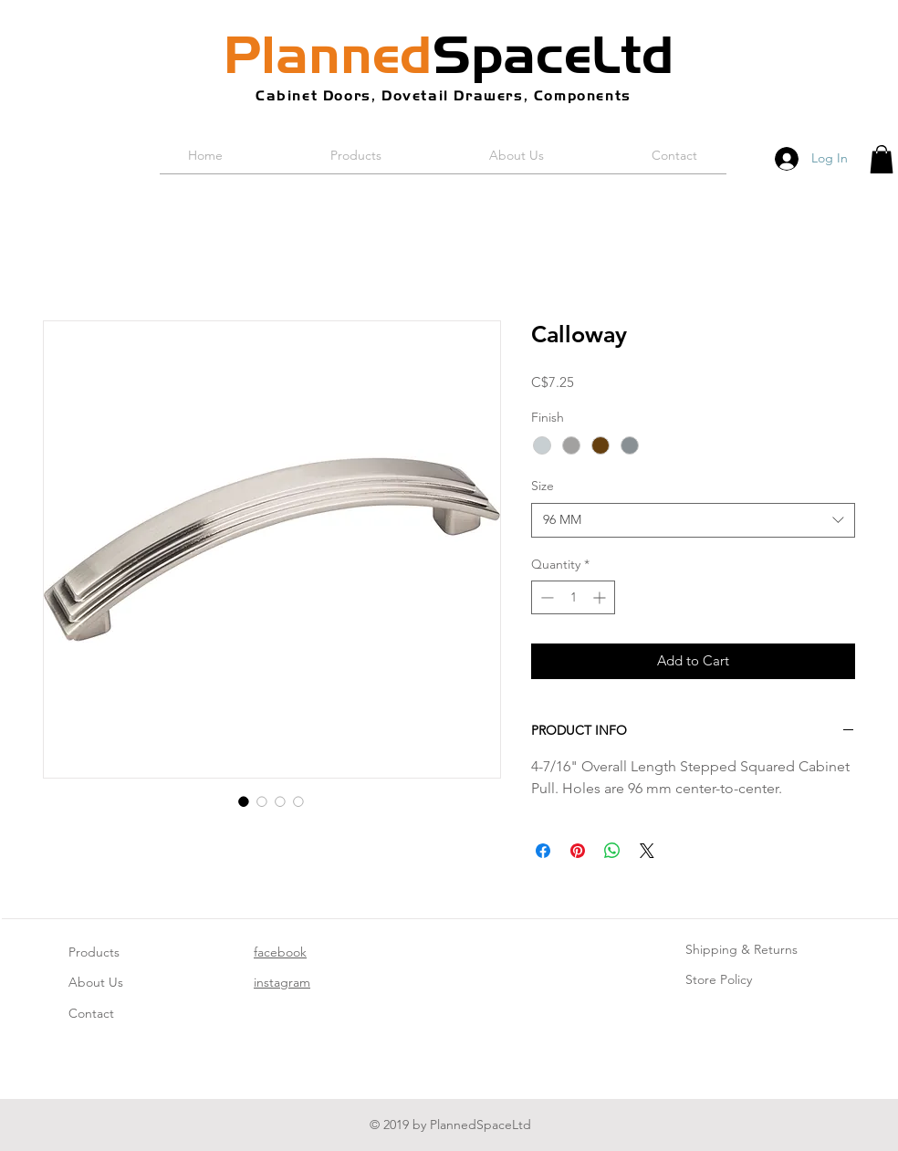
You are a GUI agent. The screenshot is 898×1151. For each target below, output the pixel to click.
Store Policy (718, 979)
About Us (95, 982)
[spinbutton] (573, 597)
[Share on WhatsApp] (612, 851)
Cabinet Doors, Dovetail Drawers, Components (444, 95)
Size (542, 485)
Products (94, 952)
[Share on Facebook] (543, 851)
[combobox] (693, 520)
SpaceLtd (449, 55)
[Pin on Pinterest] (578, 851)
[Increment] (601, 597)
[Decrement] (545, 597)
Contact (91, 1013)
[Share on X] (647, 851)
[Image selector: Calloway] (244, 801)
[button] (881, 159)
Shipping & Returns (741, 949)
